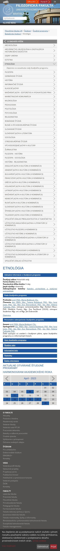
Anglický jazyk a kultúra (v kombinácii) (23, 166)
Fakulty (7, 491)
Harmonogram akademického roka (27, 372)
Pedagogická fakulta (11, 506)
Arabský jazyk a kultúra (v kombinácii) (23, 170)
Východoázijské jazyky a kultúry (20, 145)
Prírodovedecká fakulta (12, 503)
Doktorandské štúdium (12, 452)
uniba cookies (39, 540)
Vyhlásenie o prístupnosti (13, 439)
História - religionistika (16, 162)
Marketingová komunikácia (18, 96)
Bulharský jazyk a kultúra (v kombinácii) (24, 174)
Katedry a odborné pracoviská (15, 433)
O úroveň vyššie (15, 41)
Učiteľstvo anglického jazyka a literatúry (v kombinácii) (26, 224)
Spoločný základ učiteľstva (18, 261)
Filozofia (9, 72)
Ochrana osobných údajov (13, 442)
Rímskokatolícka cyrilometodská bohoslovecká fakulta (25, 520)
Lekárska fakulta (9, 494)
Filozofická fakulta (10, 500)
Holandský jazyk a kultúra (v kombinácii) (24, 186)
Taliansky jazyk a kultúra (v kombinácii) (23, 215)
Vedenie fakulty (9, 424)
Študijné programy (40, 31)
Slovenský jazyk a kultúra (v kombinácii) (24, 206)
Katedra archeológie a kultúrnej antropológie (30, 289)
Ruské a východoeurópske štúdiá (21, 125)
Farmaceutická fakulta (12, 509)
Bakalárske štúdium (13, 34)
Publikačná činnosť (10, 474)
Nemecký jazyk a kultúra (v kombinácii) (23, 198)
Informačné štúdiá (14, 84)
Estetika (9, 60)
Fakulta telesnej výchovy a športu (16, 511)
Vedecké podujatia (10, 480)
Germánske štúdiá (13, 76)
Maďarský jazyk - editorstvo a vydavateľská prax (28, 92)
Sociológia (10, 137)
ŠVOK (5, 483)
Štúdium (27, 31)
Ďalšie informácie (11, 361)
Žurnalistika (11, 149)
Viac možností (9, 545)
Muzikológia (11, 100)
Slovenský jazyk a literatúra (18, 133)
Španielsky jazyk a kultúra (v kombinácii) (24, 211)
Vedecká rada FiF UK (11, 427)
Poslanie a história (10, 418)
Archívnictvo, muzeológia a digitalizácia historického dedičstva (24, 50)
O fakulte (8, 412)
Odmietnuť (42, 546)
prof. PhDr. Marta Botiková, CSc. (25, 300)
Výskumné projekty (10, 469)
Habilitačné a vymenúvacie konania (17, 477)
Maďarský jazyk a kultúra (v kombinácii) (24, 194)
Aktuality (6, 415)
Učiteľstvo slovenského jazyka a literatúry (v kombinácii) (27, 255)
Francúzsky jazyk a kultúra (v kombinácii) (24, 178)
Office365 (32, 1)
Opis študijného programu (15, 340)
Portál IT (44, 1)
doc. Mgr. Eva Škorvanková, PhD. (27, 304)
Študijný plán (9, 345)
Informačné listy (11, 351)
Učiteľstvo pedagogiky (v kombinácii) (22, 250)
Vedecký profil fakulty (11, 466)
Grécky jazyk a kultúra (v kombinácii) (22, 182)
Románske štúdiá (13, 121)
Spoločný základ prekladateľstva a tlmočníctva (28, 219)
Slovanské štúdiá (13, 129)
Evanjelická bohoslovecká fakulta (16, 523)
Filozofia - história (14, 154)
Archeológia (11, 45)
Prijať (53, 546)
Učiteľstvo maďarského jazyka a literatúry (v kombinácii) (26, 238)
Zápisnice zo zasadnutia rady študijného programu (27, 68)
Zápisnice (7, 315)
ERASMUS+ (7, 455)
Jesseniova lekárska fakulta (14, 514)
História (9, 80)
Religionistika (11, 117)
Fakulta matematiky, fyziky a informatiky (19, 517)
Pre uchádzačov (9, 449)
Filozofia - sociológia (15, 157)
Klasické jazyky (12, 88)
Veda (5, 463)
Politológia (10, 109)
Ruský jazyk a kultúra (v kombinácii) (22, 202)
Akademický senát (10, 421)
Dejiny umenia (11, 55)
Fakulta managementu (12, 526)
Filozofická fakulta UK (13, 31)
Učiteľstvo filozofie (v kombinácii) (21, 229)
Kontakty (6, 458)
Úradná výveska (9, 436)
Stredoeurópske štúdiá (16, 141)
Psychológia (11, 113)
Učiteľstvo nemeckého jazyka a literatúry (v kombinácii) (26, 245)
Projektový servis (10, 472)
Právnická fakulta (10, 497)
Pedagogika (10, 105)
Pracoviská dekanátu (11, 430)
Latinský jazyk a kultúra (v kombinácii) (23, 190)
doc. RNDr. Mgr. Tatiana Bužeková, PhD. (29, 302)
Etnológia (10, 64)
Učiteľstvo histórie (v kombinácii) (21, 233)
